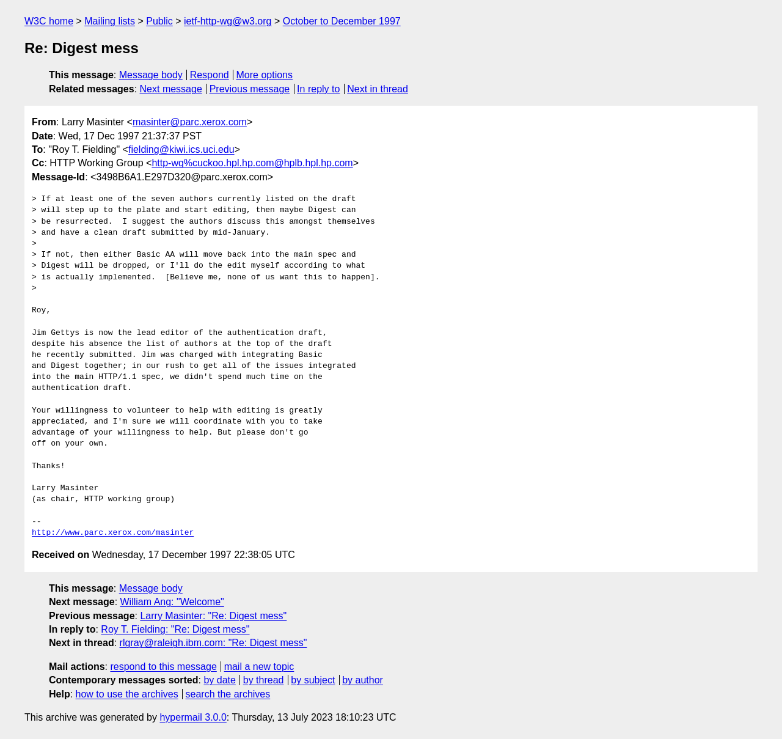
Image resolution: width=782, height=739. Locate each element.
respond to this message (163, 666)
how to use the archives (127, 694)
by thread (263, 680)
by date (219, 680)
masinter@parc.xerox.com (190, 122)
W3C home (48, 21)
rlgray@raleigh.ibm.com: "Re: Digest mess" (213, 643)
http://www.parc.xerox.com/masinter (113, 533)
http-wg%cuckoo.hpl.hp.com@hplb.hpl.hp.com (252, 163)
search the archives (228, 694)
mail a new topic (259, 666)
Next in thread (377, 89)
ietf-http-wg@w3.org (227, 21)
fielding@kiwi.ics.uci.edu (181, 149)
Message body (151, 75)
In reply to (318, 89)
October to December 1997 (342, 21)
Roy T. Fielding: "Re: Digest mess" (175, 629)
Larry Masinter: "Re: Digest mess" (213, 616)
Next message (171, 89)
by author (362, 680)
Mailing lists (109, 21)
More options (264, 75)
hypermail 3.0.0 (192, 717)
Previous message (250, 89)
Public (159, 21)
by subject (313, 680)
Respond (209, 75)
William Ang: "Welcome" (172, 602)
